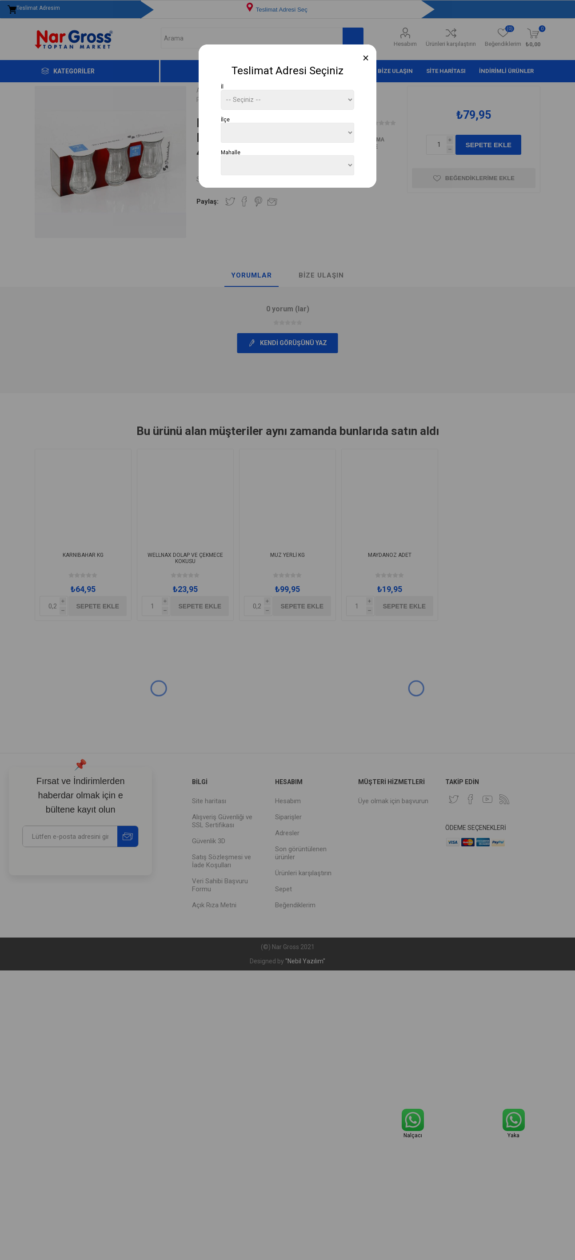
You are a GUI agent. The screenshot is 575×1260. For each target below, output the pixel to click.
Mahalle (230, 152)
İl (222, 87)
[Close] (365, 58)
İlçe (225, 120)
